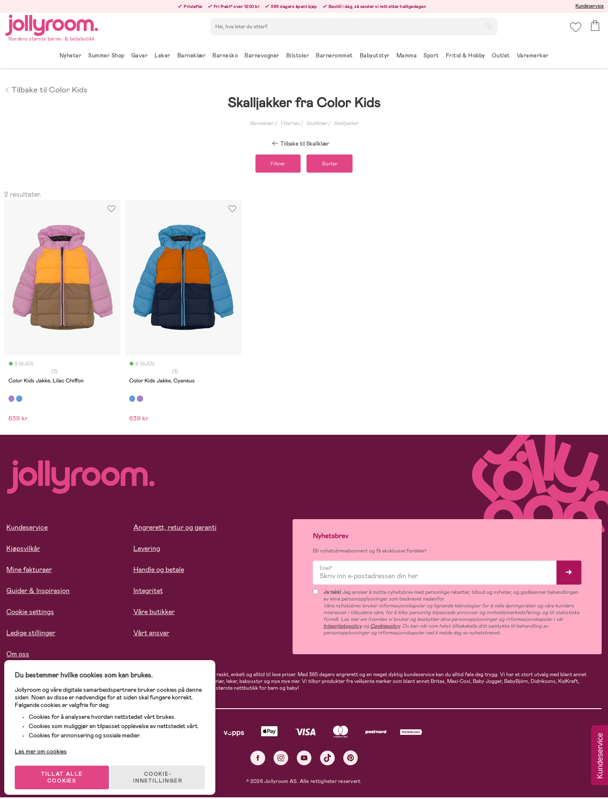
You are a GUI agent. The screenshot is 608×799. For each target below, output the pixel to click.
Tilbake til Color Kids (45, 89)
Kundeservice (589, 6)
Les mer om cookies (45, 744)
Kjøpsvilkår (23, 549)
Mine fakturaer (29, 570)
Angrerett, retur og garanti (175, 528)
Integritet (148, 592)
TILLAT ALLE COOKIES (66, 770)
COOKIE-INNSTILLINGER (162, 770)
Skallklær (316, 123)
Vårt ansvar (151, 634)
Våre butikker (154, 613)
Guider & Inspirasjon (38, 592)
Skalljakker (346, 123)
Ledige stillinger (30, 634)
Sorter (333, 164)
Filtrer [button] (274, 164)
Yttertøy (290, 123)
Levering (146, 549)
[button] (574, 31)
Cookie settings (30, 613)
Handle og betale (158, 570)
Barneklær (262, 123)
